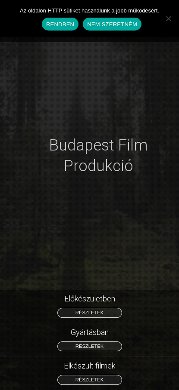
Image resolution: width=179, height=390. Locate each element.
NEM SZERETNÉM (112, 24)
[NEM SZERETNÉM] (168, 18)
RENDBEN (60, 24)
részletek (89, 312)
